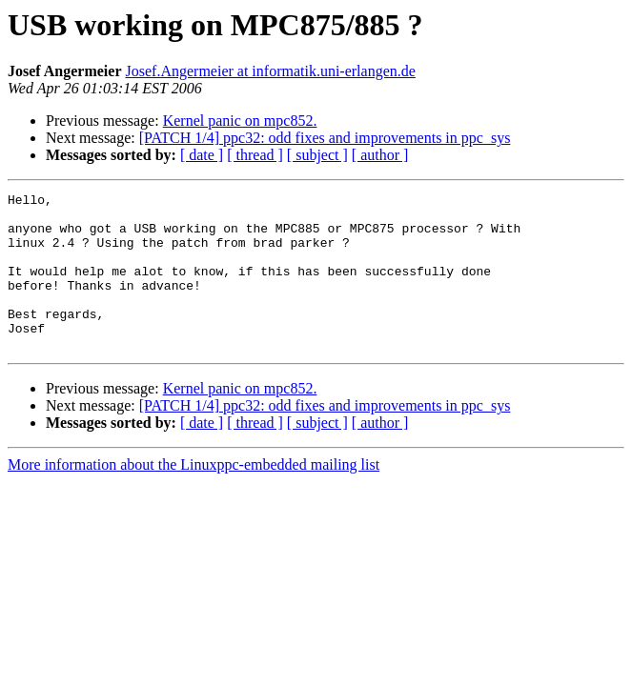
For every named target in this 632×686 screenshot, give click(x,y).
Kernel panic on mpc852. (240, 120)
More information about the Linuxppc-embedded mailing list (193, 496)
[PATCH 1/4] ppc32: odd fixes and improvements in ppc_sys (325, 138)
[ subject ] (317, 155)
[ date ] (201, 155)
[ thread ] (255, 155)
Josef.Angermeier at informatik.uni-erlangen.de (271, 71)
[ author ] (380, 155)
